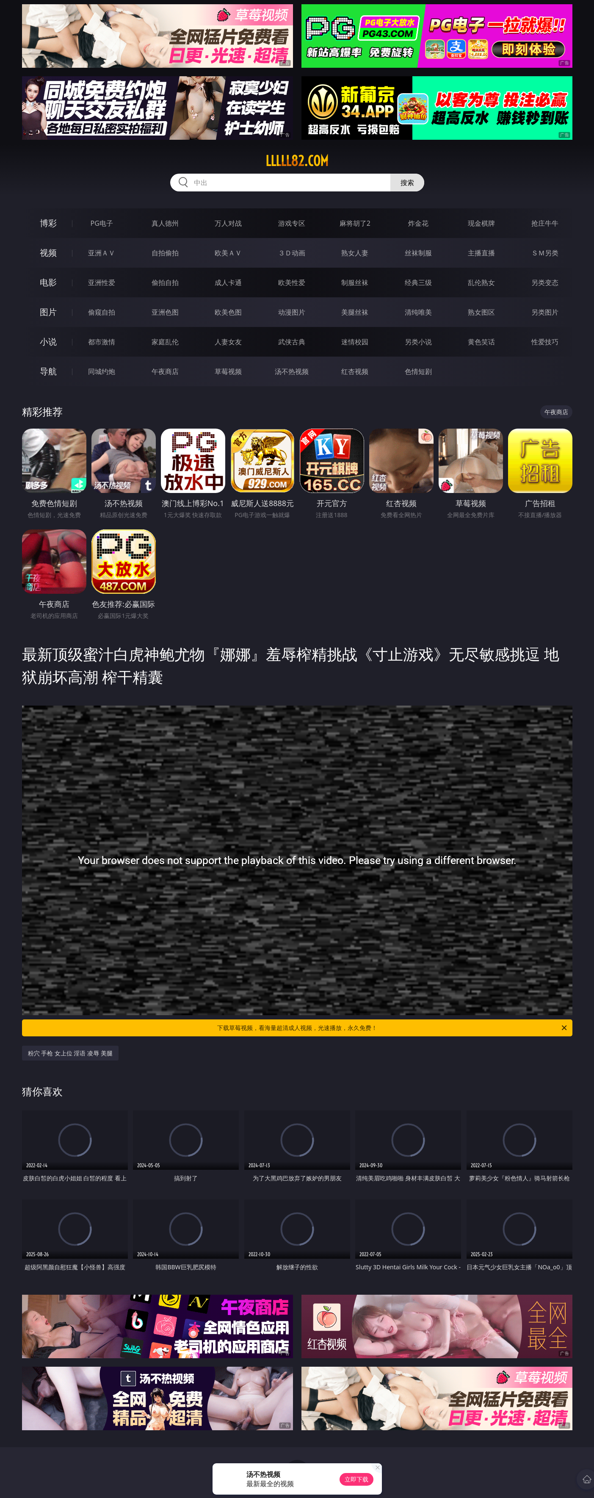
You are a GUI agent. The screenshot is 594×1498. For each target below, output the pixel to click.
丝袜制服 (418, 253)
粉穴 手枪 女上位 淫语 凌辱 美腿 (70, 1053)
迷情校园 (354, 341)
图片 (48, 312)
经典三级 (418, 282)
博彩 (48, 223)
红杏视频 (354, 371)
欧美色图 (228, 312)
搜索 (407, 182)
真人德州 (165, 223)
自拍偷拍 (165, 253)
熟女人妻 (354, 253)
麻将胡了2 (355, 223)
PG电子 (102, 223)
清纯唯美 (418, 312)
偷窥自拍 (101, 312)
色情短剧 (418, 371)
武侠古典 (291, 341)
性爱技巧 (544, 341)
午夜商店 (165, 371)
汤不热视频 (292, 371)
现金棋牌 (481, 223)
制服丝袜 (354, 282)
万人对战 (228, 223)
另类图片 (544, 312)
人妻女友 (228, 341)
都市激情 (101, 341)
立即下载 (356, 1479)
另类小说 (418, 341)
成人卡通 (228, 282)
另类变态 (544, 282)
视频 (48, 252)
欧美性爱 (291, 282)
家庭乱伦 (165, 341)
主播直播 (481, 253)
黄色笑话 (481, 341)
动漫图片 (291, 312)
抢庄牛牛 (544, 223)
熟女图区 (481, 312)
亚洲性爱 (101, 282)
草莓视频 (228, 371)
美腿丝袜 (354, 312)
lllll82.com (297, 160)
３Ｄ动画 (291, 253)
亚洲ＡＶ (101, 253)
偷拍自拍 (165, 282)
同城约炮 (101, 371)
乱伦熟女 (481, 282)
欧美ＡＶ (228, 253)
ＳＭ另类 (544, 253)
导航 (48, 371)
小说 (48, 341)
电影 (48, 282)
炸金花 (418, 223)
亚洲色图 (165, 312)
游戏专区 (291, 223)
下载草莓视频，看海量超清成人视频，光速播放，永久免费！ (392, 1028)
